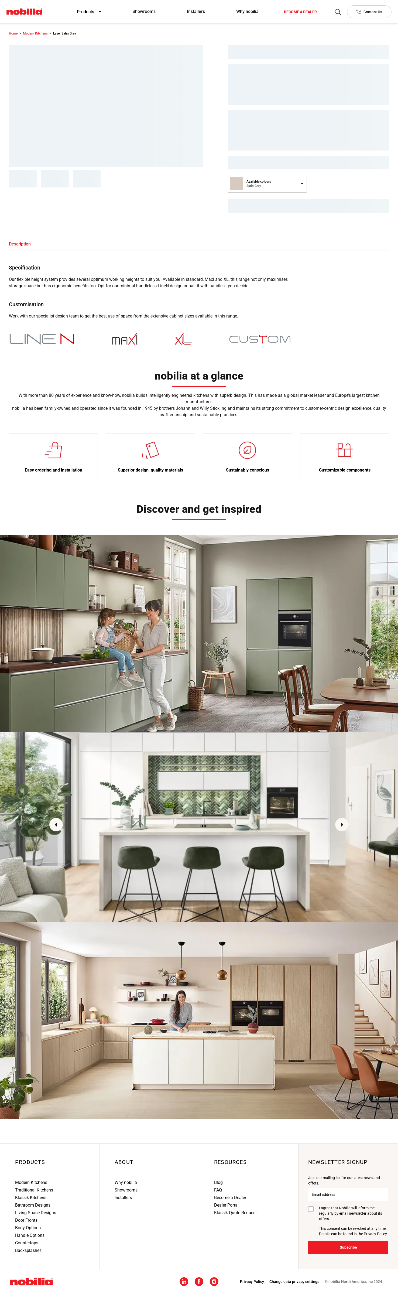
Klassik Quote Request (235, 1212)
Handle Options (29, 1235)
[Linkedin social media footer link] (184, 1281)
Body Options (28, 1227)
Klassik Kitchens (30, 1197)
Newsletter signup (338, 1162)
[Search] (337, 11)
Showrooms (144, 11)
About (124, 1162)
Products (30, 1162)
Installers (196, 11)
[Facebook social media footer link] (199, 1281)
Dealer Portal (226, 1205)
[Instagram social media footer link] (214, 1281)
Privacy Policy (375, 1234)
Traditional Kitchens (34, 1190)
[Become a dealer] (300, 11)
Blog (218, 1182)
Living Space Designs (35, 1212)
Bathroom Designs (32, 1205)
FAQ (218, 1190)
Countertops (26, 1242)
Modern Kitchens (31, 1182)
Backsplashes (28, 1250)
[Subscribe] (348, 1247)
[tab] (20, 244)
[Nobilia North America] (24, 11)
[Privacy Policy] (252, 1281)
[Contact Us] (369, 11)
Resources (230, 1162)
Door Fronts (26, 1220)
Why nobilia (247, 11)
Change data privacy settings (294, 1281)
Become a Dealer (230, 1197)
